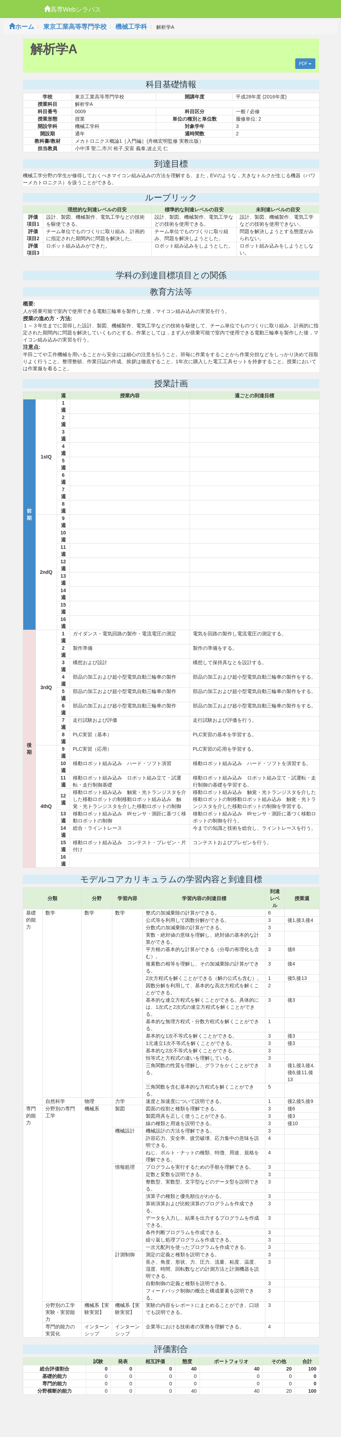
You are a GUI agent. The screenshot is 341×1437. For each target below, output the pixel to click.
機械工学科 (131, 26)
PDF (305, 63)
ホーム (21, 26)
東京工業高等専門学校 (75, 26)
